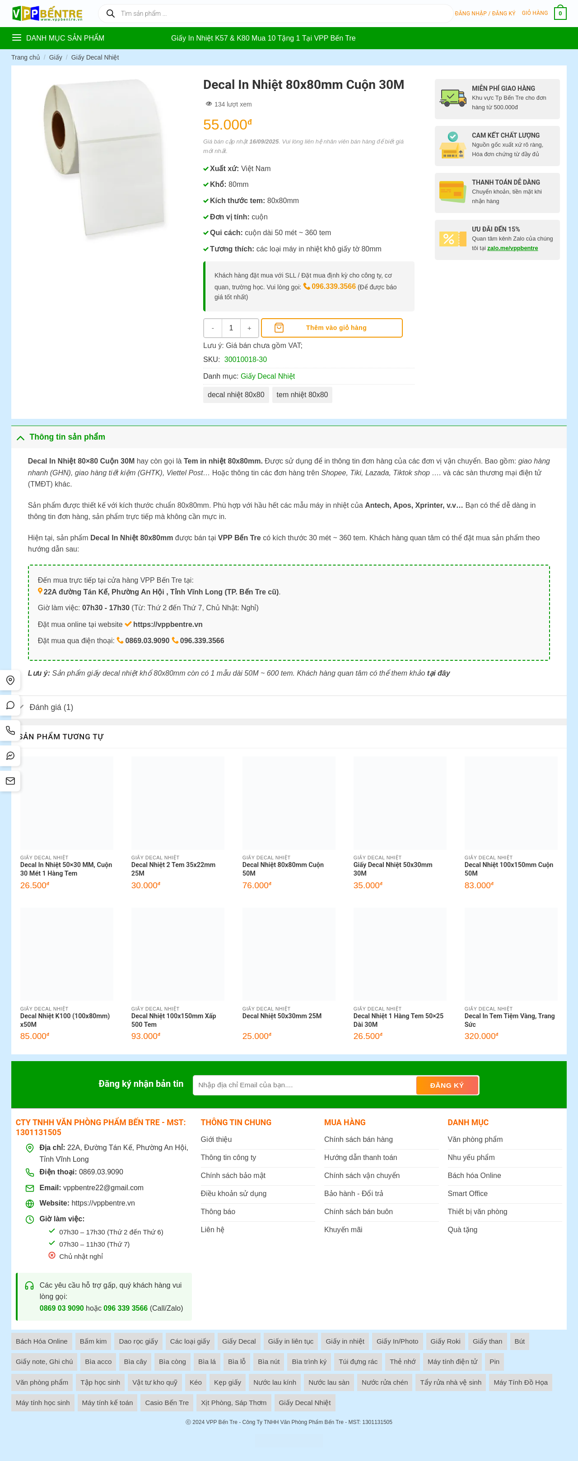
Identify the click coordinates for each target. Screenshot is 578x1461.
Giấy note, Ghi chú (44, 1361)
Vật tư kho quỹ (154, 1382)
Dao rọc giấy (138, 1341)
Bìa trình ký (309, 1361)
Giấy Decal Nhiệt (95, 57)
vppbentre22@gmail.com (103, 1188)
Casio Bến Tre (167, 1402)
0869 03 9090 (62, 1308)
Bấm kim (93, 1341)
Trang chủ (25, 57)
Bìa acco (98, 1361)
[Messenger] (10, 756)
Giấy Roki (446, 1341)
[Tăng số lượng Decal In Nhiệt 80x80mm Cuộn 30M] (249, 328)
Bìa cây (135, 1361)
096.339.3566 (334, 286)
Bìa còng (172, 1361)
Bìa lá (207, 1361)
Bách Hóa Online (42, 1341)
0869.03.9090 (101, 1172)
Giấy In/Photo (398, 1341)
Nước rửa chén (385, 1382)
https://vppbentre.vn (103, 1203)
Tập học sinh (100, 1382)
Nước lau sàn (329, 1382)
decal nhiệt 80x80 (236, 395)
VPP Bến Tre (221, 1422)
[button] (485, 13)
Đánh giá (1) (42, 708)
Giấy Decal (239, 1341)
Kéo (196, 1382)
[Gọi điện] (10, 730)
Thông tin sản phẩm (58, 436)
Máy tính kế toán (107, 1402)
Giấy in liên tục (291, 1341)
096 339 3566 (125, 1308)
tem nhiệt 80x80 (302, 395)
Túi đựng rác (358, 1361)
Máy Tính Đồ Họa (521, 1382)
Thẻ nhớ (402, 1361)
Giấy (55, 57)
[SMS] (10, 781)
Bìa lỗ (237, 1361)
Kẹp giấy (227, 1382)
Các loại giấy (190, 1341)
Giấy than (488, 1341)
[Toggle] (20, 436)
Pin (494, 1361)
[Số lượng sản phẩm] (231, 328)
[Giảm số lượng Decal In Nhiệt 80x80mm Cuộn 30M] (213, 328)
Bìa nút (269, 1361)
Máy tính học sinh (43, 1402)
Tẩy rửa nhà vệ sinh (450, 1382)
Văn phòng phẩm (42, 1382)
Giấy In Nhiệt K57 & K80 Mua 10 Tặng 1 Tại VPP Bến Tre (263, 38)
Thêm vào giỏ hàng (336, 327)
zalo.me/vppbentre (512, 248)
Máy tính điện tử (452, 1361)
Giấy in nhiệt (345, 1341)
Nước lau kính (274, 1382)
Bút (520, 1341)
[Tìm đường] (10, 680)
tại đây (438, 673)
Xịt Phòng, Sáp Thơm (233, 1402)
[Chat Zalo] (10, 705)
